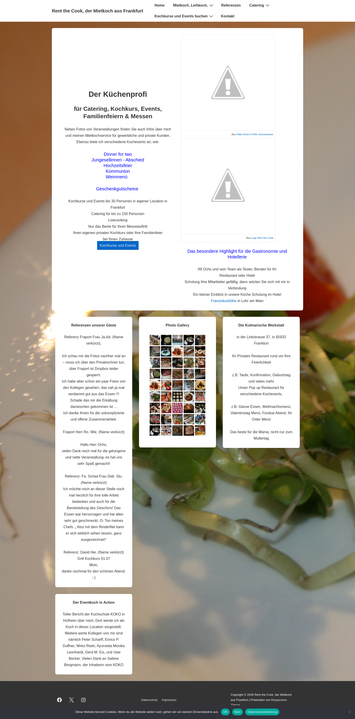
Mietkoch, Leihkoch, (193, 5)
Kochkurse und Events (118, 245)
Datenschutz (149, 700)
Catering (260, 5)
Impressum (169, 700)
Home (159, 5)
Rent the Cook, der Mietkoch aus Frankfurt (97, 10)
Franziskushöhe (223, 301)
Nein (237, 712)
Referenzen (231, 5)
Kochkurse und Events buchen (184, 16)
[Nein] (349, 712)
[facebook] (59, 700)
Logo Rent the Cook (262, 238)
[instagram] (83, 700)
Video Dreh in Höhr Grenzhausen (255, 134)
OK (225, 712)
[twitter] (71, 700)
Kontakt (228, 16)
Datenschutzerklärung (262, 712)
